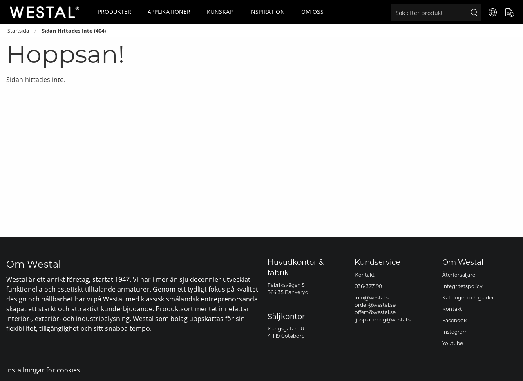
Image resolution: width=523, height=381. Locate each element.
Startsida (18, 30)
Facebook (454, 320)
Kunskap (220, 12)
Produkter (114, 12)
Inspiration (267, 12)
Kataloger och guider (468, 298)
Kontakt (365, 275)
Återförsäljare (458, 275)
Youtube (452, 343)
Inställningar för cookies (43, 369)
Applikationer (169, 12)
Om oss (312, 12)
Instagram (455, 332)
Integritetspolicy (462, 286)
